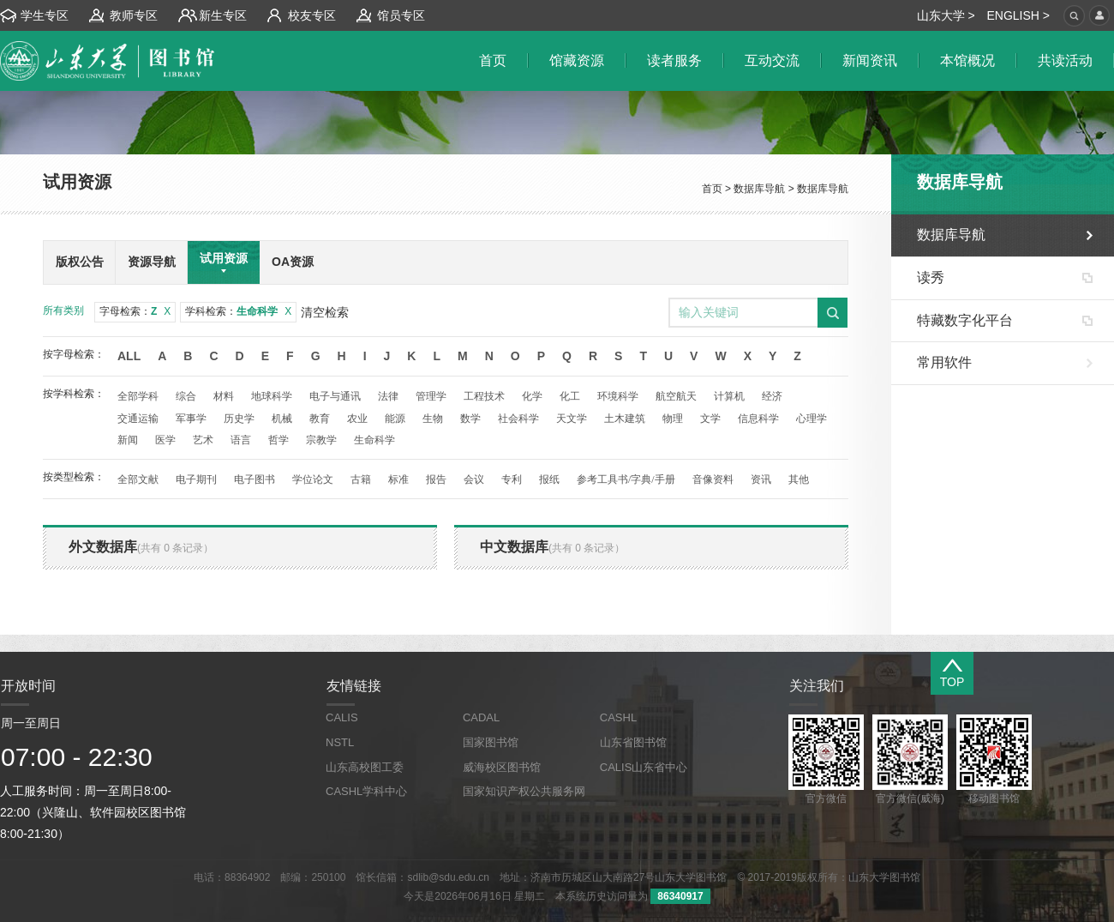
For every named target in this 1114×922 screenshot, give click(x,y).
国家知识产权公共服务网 (524, 791)
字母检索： (135, 311)
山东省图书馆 (633, 742)
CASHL (618, 717)
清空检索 (325, 312)
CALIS (342, 717)
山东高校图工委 (365, 767)
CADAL (481, 717)
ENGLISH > (1018, 15)
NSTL (340, 742)
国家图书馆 (490, 742)
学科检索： (238, 311)
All (129, 356)
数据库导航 (759, 189)
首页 (712, 189)
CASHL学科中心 (366, 791)
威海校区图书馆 (502, 767)
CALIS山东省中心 (644, 767)
